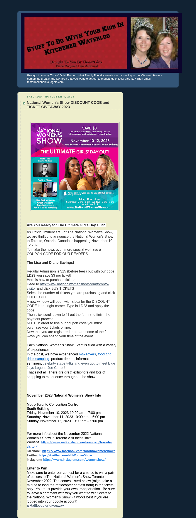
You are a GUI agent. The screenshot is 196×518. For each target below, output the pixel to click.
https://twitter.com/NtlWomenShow (65, 455)
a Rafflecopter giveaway (45, 505)
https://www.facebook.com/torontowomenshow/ (78, 451)
